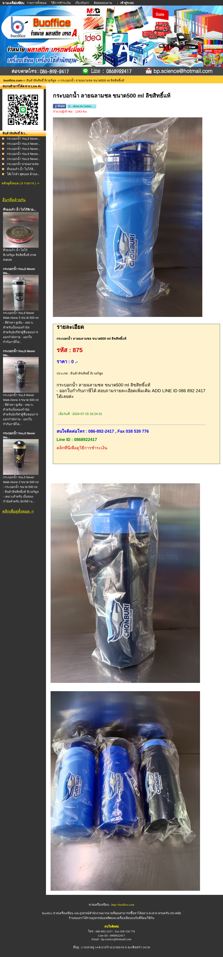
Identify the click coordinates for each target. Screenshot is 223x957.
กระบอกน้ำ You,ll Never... (23, 138)
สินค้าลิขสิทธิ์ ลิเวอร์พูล (41, 80)
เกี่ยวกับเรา (82, 3)
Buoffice (47, 913)
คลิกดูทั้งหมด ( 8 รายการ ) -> (20, 183)
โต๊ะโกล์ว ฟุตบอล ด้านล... (23, 174)
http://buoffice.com (122, 904)
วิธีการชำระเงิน (61, 3)
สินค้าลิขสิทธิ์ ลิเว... (15, 133)
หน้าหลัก (18, 3)
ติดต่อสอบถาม (103, 3)
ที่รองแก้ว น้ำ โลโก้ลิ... (21, 169)
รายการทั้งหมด (36, 3)
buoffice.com (12, 80)
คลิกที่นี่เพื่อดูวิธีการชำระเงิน (82, 448)
